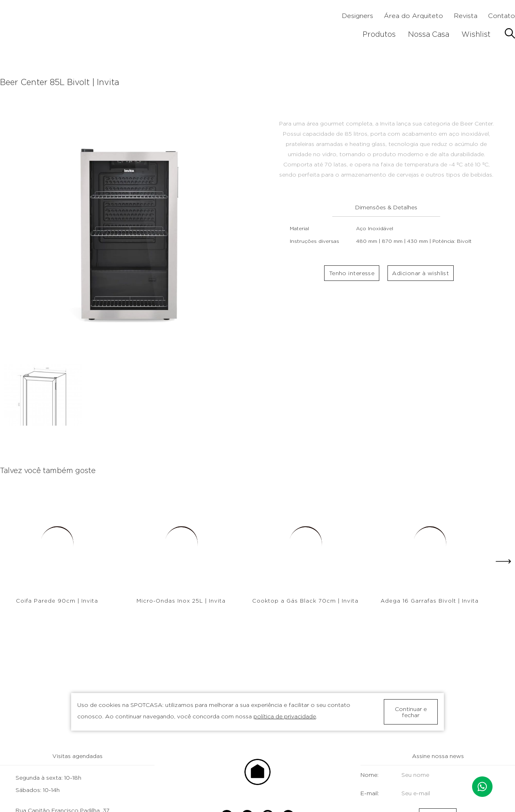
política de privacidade (284, 716)
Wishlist (475, 34)
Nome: (411, 775)
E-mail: (411, 793)
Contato (501, 15)
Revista (465, 15)
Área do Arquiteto (413, 15)
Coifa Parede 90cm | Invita (57, 600)
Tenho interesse (351, 275)
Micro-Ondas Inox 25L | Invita (181, 600)
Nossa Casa (428, 34)
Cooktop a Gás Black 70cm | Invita (305, 600)
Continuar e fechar (411, 712)
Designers (357, 15)
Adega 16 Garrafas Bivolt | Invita (430, 600)
